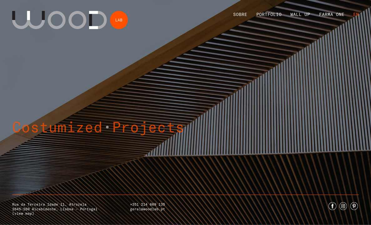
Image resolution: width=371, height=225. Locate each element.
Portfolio (269, 14)
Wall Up (300, 14)
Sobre (240, 14)
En (356, 14)
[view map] (23, 213)
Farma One (331, 14)
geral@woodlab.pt (147, 209)
